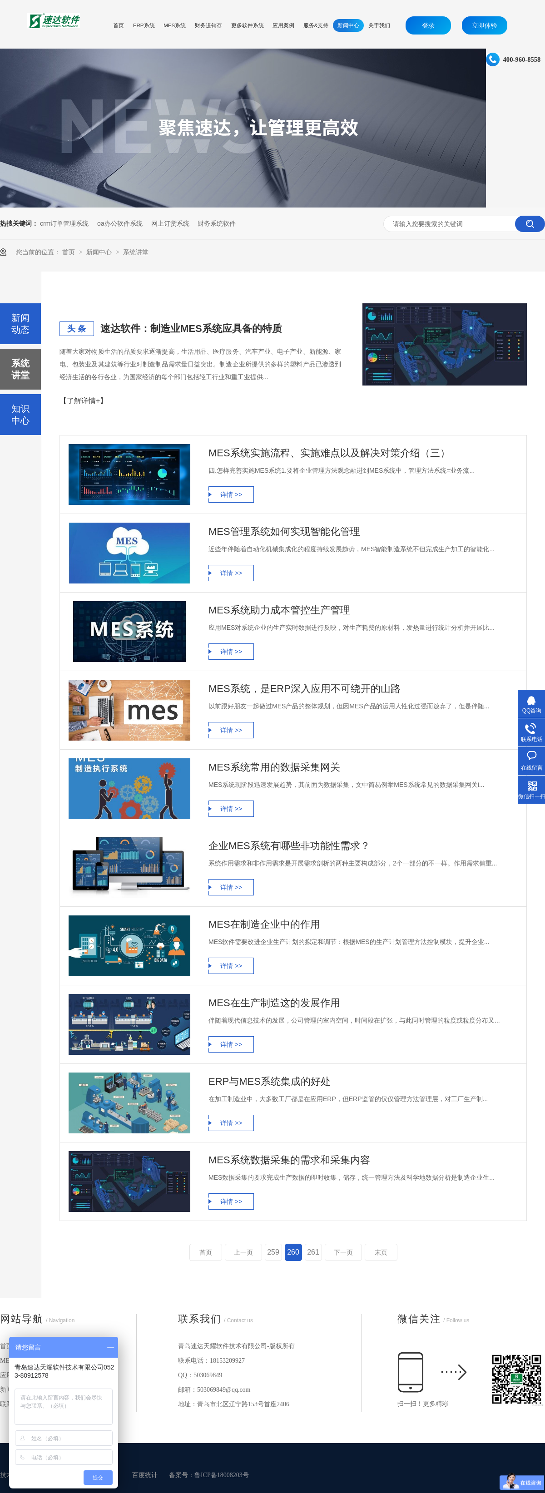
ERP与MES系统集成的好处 (269, 1081)
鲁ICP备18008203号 (221, 1475)
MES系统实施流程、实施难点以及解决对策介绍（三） (329, 453)
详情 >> (231, 494)
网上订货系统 (170, 223)
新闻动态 (20, 324)
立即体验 (484, 25)
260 (293, 1252)
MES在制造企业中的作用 (264, 924)
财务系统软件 (217, 223)
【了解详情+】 (83, 401)
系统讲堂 (136, 252)
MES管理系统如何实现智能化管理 (284, 531)
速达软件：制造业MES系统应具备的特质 (191, 328)
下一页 (343, 1252)
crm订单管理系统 (64, 223)
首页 (69, 252)
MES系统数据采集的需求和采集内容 (289, 1160)
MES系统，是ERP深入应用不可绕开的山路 (304, 688)
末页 (381, 1252)
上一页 (243, 1252)
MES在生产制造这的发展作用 (274, 1003)
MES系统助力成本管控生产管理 (279, 610)
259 (273, 1252)
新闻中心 (100, 252)
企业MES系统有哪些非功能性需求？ (289, 845)
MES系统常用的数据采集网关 (274, 767)
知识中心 (20, 414)
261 (313, 1252)
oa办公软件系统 (120, 223)
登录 (428, 25)
